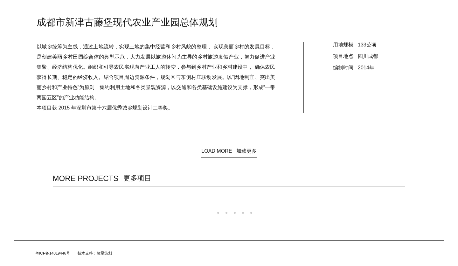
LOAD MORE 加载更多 (228, 151)
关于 (187, 9)
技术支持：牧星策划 (95, 253)
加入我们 (276, 9)
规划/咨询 (234, 9)
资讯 (170, 9)
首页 (153, 9)
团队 (255, 9)
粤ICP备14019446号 (52, 253)
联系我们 (301, 9)
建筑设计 (208, 9)
